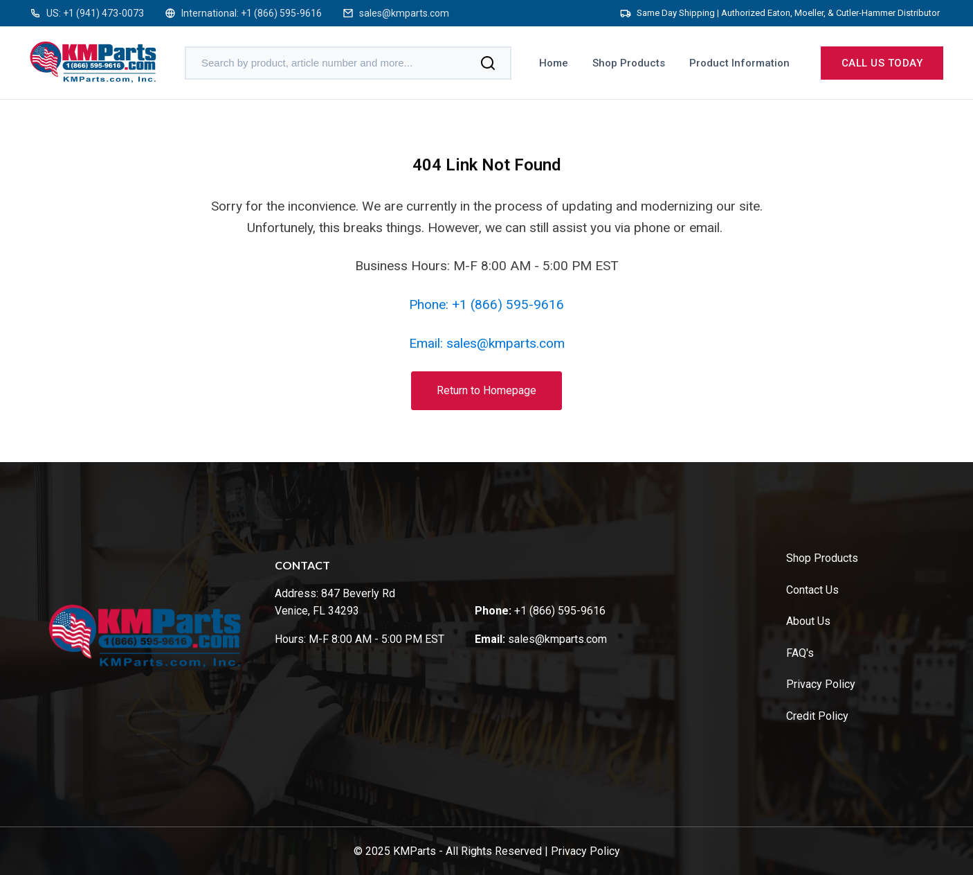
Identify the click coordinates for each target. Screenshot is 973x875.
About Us (808, 621)
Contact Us (812, 589)
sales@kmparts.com (404, 13)
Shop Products (628, 63)
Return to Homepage (486, 390)
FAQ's (800, 653)
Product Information (739, 63)
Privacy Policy (820, 684)
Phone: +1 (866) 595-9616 (486, 304)
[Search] (488, 63)
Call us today (882, 63)
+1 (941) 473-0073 (103, 13)
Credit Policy (817, 716)
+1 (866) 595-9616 (281, 13)
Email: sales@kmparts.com (487, 343)
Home (553, 63)
